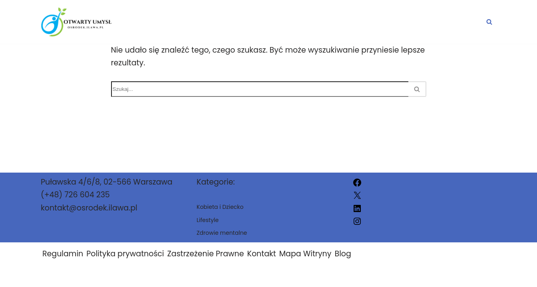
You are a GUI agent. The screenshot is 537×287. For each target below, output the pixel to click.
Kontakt (261, 253)
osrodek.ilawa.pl (348, 276)
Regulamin (62, 253)
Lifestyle (462, 22)
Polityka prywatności (125, 253)
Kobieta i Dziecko (384, 22)
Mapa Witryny (305, 253)
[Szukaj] (489, 22)
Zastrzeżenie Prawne (205, 253)
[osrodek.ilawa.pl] (76, 22)
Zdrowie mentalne (284, 22)
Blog (342, 253)
